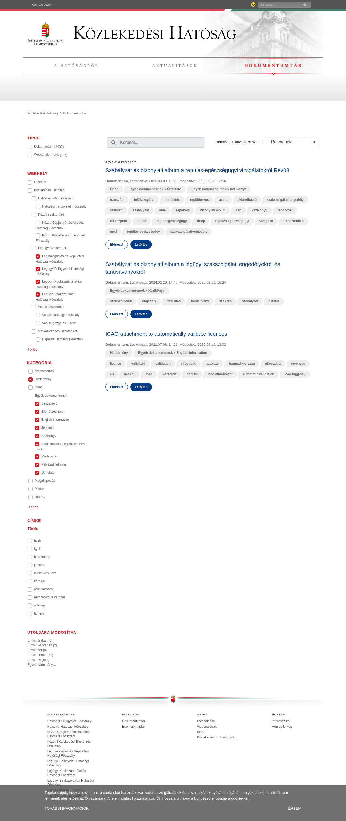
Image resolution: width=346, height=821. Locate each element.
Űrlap (114, 189)
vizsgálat (266, 221)
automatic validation (258, 374)
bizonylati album (212, 210)
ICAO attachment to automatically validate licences (166, 334)
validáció (138, 363)
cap (238, 210)
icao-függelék (294, 374)
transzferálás (293, 221)
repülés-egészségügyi (232, 221)
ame (162, 210)
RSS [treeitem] (200, 732)
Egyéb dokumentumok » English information (172, 353)
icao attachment (220, 374)
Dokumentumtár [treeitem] (133, 721)
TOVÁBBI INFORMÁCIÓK (67, 808)
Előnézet (116, 244)
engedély (149, 301)
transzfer (117, 200)
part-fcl (192, 374)
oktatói (273, 301)
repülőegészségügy (172, 221)
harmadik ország (242, 363)
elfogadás (188, 363)
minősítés (172, 200)
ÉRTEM (294, 808)
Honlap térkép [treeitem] (282, 726)
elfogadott (273, 363)
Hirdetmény (119, 353)
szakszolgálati (121, 301)
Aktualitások (175, 66)
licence (115, 363)
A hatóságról (76, 66)
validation (163, 363)
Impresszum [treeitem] (281, 721)
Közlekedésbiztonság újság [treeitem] (216, 737)
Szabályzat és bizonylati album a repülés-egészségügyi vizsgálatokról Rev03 (197, 170)
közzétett (169, 374)
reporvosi (285, 210)
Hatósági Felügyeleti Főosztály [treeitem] (69, 721)
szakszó (116, 210)
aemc (223, 200)
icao (149, 374)
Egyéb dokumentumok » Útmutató (155, 189)
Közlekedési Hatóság (132, 33)
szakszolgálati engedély (285, 200)
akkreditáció (247, 200)
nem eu (129, 374)
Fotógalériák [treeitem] (206, 721)
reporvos (183, 210)
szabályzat (141, 210)
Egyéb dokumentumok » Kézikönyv (218, 189)
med (113, 231)
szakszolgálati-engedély (188, 231)
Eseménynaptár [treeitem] (133, 726)
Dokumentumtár (273, 65)
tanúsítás (174, 301)
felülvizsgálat (144, 200)
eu (112, 374)
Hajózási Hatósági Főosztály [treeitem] (67, 726)
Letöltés (141, 244)
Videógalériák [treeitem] (207, 726)
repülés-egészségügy (143, 231)
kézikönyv (259, 210)
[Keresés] (278, 5)
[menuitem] (42, 4)
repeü (141, 221)
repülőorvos (199, 200)
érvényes (298, 363)
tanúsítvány (200, 301)
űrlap (201, 221)
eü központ (118, 221)
